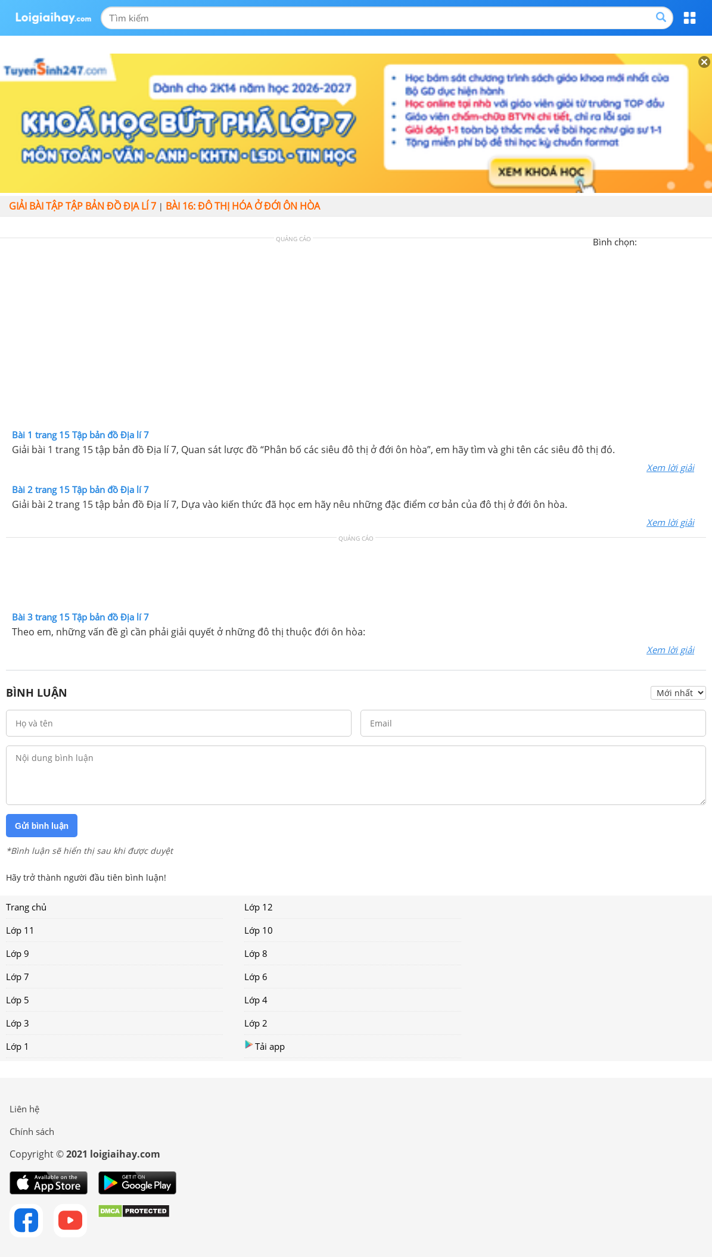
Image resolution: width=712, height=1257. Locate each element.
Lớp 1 (17, 1046)
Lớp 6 (256, 976)
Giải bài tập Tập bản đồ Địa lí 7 (82, 206)
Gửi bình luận (42, 826)
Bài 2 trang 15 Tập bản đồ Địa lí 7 (80, 489)
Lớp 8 (256, 953)
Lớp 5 (17, 1000)
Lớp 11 (20, 930)
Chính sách (32, 1131)
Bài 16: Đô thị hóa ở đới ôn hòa (243, 206)
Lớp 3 (17, 1023)
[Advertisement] (356, 336)
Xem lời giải (670, 467)
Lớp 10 (258, 930)
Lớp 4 (256, 1000)
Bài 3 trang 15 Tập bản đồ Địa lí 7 (80, 617)
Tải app (264, 1046)
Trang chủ (26, 907)
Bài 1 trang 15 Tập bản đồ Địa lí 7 (80, 435)
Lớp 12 (258, 907)
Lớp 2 (256, 1023)
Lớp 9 (17, 953)
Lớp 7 (17, 976)
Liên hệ (24, 1109)
